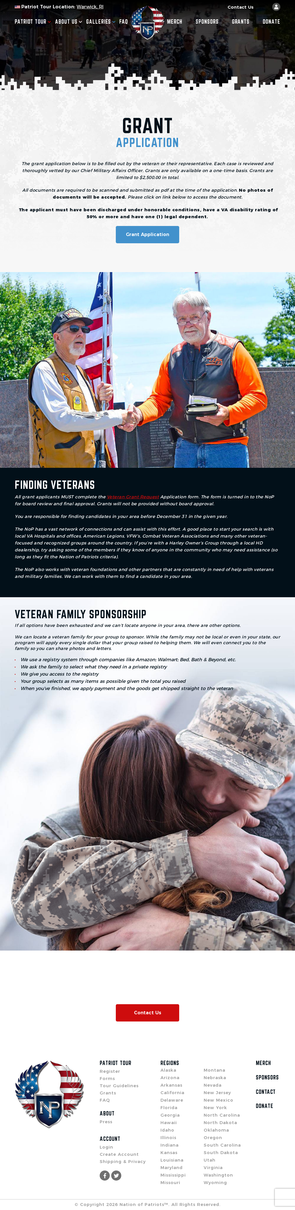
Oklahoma (216, 1130)
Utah (209, 1160)
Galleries (101, 21)
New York (215, 1107)
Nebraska (215, 1077)
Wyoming (215, 1182)
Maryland (171, 1167)
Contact (266, 1092)
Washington (218, 1175)
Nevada (213, 1085)
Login (106, 1147)
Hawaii (168, 1122)
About (107, 1113)
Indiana (169, 1145)
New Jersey (217, 1092)
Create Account (119, 1154)
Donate (271, 21)
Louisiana (172, 1160)
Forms (107, 1078)
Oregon (213, 1137)
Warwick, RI (90, 7)
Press (106, 1121)
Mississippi (173, 1175)
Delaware (171, 1100)
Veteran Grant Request (133, 497)
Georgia (170, 1115)
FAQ (123, 21)
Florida (168, 1107)
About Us (68, 21)
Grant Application (147, 234)
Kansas (168, 1152)
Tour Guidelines (119, 1085)
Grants (240, 21)
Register (110, 1071)
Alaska (168, 1070)
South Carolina (222, 1145)
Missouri (170, 1182)
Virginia (213, 1167)
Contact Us (241, 7)
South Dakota (221, 1152)
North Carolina (222, 1115)
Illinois (168, 1137)
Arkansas (171, 1085)
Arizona (169, 1077)
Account (110, 1139)
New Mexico (218, 1100)
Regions (169, 1063)
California (172, 1092)
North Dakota (220, 1122)
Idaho (167, 1130)
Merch (174, 21)
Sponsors (207, 21)
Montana (214, 1070)
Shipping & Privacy (123, 1161)
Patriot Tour (33, 21)
